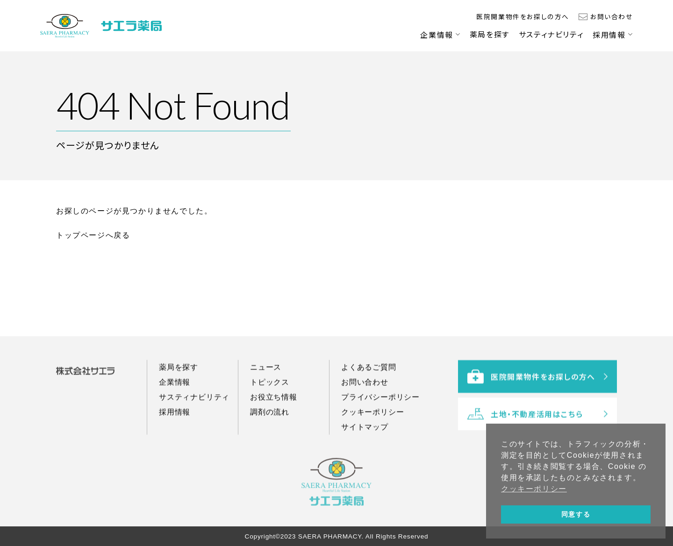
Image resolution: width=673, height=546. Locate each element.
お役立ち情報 (273, 406)
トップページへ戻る (93, 235)
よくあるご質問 (368, 376)
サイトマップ (364, 436)
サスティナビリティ (551, 34)
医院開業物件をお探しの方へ (522, 16)
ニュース (265, 376)
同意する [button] (575, 514)
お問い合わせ (611, 16)
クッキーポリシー (372, 421)
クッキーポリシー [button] (534, 489)
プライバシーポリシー (380, 406)
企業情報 (436, 34)
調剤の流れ (269, 421)
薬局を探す (489, 34)
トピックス (269, 391)
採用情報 (609, 34)
